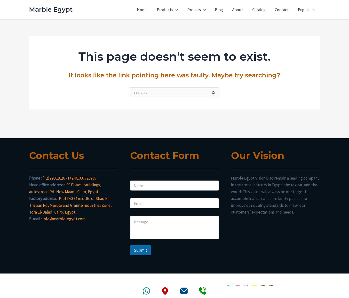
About (241, 9)
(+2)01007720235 (82, 178)
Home (149, 9)
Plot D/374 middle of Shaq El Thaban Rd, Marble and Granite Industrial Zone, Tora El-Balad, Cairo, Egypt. (70, 205)
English (307, 9)
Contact (283, 9)
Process (202, 9)
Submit (140, 250)
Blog (223, 9)
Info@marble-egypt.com (64, 219)
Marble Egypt (50, 9)
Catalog (261, 9)
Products (173, 9)
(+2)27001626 (53, 178)
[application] (181, 9)
